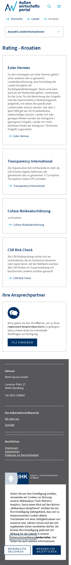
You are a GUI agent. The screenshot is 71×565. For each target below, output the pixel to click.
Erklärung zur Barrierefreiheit (22, 455)
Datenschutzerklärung (23, 537)
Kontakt (10, 425)
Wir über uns (12, 419)
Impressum (11, 448)
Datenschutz (12, 451)
